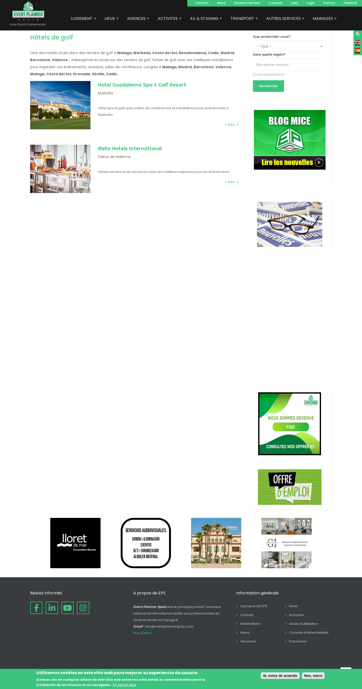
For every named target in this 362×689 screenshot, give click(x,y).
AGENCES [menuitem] (136, 19)
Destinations (250, 623)
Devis (293, 606)
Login (311, 3)
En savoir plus (124, 684)
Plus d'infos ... (143, 633)
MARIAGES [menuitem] (323, 19)
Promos (329, 3)
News (221, 3)
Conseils (275, 3)
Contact (202, 3)
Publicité (350, 3)
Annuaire (296, 615)
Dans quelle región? (269, 54)
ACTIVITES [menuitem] (168, 19)
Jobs (294, 3)
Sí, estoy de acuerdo (280, 676)
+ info (230, 124)
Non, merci (313, 676)
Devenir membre (247, 3)
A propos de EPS (253, 606)
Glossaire (248, 641)
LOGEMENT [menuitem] (82, 19)
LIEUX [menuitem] (110, 19)
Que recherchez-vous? (271, 36)
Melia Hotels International (130, 148)
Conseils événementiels (309, 632)
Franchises (298, 641)
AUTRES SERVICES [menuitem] (283, 19)
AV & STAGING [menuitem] (204, 19)
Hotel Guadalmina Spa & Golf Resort (142, 85)
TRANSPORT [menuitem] (242, 19)
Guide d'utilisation (303, 623)
